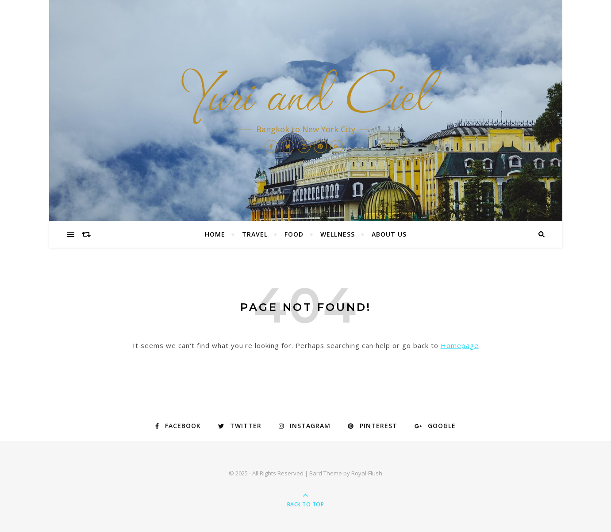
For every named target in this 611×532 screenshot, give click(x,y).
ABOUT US (389, 234)
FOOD (294, 234)
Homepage (460, 345)
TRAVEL (255, 234)
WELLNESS (337, 234)
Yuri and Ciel (305, 88)
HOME (215, 234)
